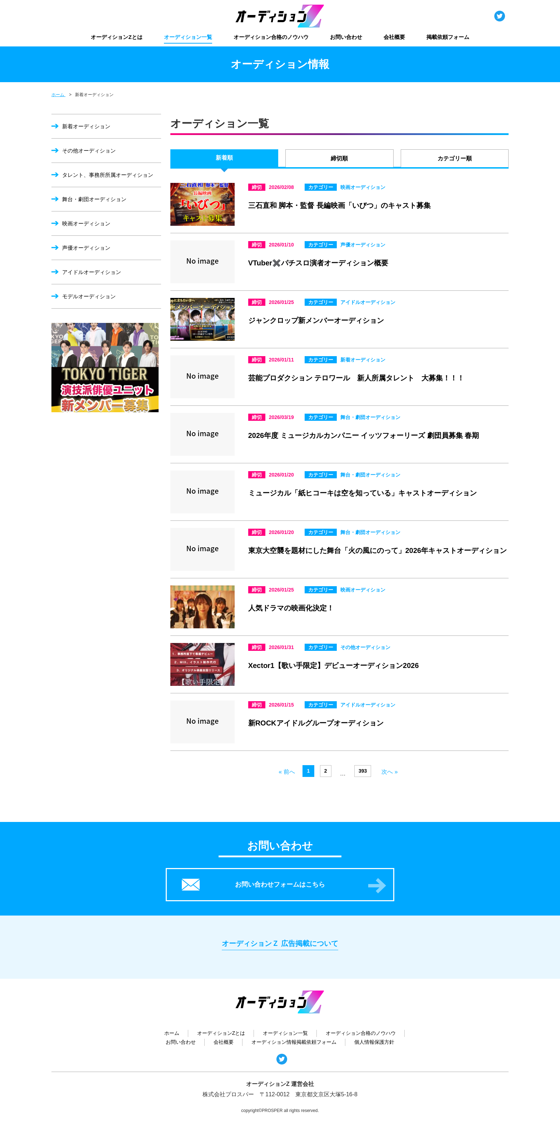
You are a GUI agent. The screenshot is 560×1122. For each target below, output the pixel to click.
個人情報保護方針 (374, 1042)
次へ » (389, 772)
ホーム (171, 1033)
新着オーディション (86, 126)
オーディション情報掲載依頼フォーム (293, 1042)
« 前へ (287, 772)
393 (363, 771)
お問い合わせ (346, 37)
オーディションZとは (116, 37)
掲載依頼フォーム (447, 37)
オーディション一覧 (188, 37)
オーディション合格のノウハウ (271, 37)
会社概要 (394, 37)
